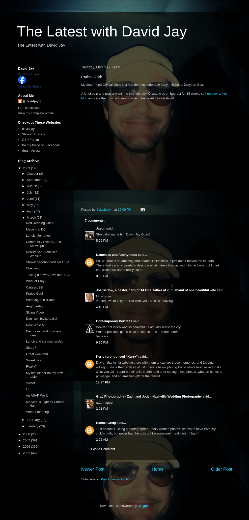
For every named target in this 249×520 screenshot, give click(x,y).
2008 (27, 434)
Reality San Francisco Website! (41, 254)
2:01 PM (102, 408)
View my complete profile (36, 113)
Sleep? (31, 347)
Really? (31, 366)
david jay (28, 129)
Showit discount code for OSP (47, 262)
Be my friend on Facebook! (41, 145)
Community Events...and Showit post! (43, 244)
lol (27, 389)
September (35, 180)
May (30, 205)
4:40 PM (102, 307)
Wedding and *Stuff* (40, 300)
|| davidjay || (32, 101)
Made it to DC (36, 229)
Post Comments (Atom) (117, 479)
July (30, 192)
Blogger (143, 506)
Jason (101, 228)
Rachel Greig (106, 423)
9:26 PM (102, 342)
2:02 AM (102, 439)
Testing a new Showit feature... (48, 275)
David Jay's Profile (29, 74)
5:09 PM (102, 240)
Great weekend (37, 354)
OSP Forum (30, 140)
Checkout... (34, 268)
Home (158, 469)
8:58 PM (102, 276)
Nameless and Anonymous (116, 255)
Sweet (30, 383)
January (33, 426)
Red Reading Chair (40, 223)
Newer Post (93, 469)
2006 (27, 446)
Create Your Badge (29, 86)
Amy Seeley (34, 306)
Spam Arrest (31, 150)
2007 (27, 440)
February (34, 420)
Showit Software (33, 134)
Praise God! (34, 293)
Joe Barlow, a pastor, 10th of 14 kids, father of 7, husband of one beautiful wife (156, 290)
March (32, 217)
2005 (27, 453)
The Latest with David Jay (102, 31)
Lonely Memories (38, 235)
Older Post (221, 469)
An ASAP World (37, 395)
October (33, 173)
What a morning (37, 412)
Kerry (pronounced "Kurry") (117, 356)
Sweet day (33, 360)
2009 (27, 168)
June (31, 199)
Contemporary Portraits (114, 321)
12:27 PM (103, 382)
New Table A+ (36, 325)
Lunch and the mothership (44, 341)
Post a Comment (103, 449)
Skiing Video (35, 312)
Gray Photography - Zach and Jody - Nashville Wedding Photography (149, 396)
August (32, 186)
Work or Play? (36, 281)
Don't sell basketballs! (41, 318)
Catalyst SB (34, 287)
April (30, 211)
